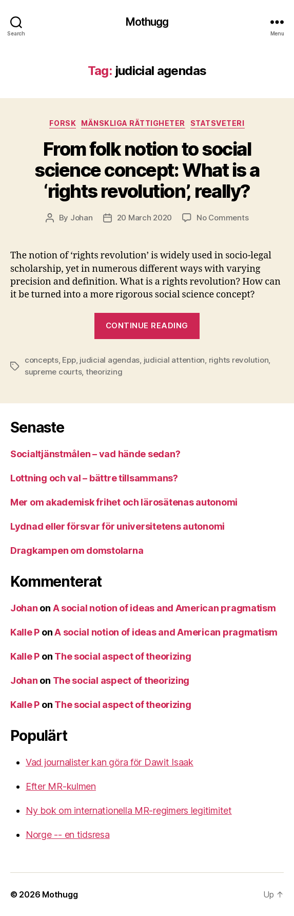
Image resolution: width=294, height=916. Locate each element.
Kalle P (25, 632)
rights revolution (239, 360)
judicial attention (174, 360)
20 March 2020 (144, 217)
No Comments (222, 217)
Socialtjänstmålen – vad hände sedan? (95, 453)
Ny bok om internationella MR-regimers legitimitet (129, 810)
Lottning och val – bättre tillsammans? (94, 478)
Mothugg (147, 21)
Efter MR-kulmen (61, 786)
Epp (68, 360)
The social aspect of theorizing (122, 656)
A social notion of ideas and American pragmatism (164, 608)
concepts (41, 360)
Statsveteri (217, 123)
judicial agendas (110, 360)
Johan (81, 217)
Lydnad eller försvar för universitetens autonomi (117, 526)
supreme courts (53, 372)
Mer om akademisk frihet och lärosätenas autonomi (124, 502)
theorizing (104, 372)
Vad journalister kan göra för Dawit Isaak (109, 762)
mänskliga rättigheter (133, 123)
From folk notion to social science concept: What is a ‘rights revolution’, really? (146, 170)
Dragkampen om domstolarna (76, 550)
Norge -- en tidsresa (68, 834)
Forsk (62, 123)
